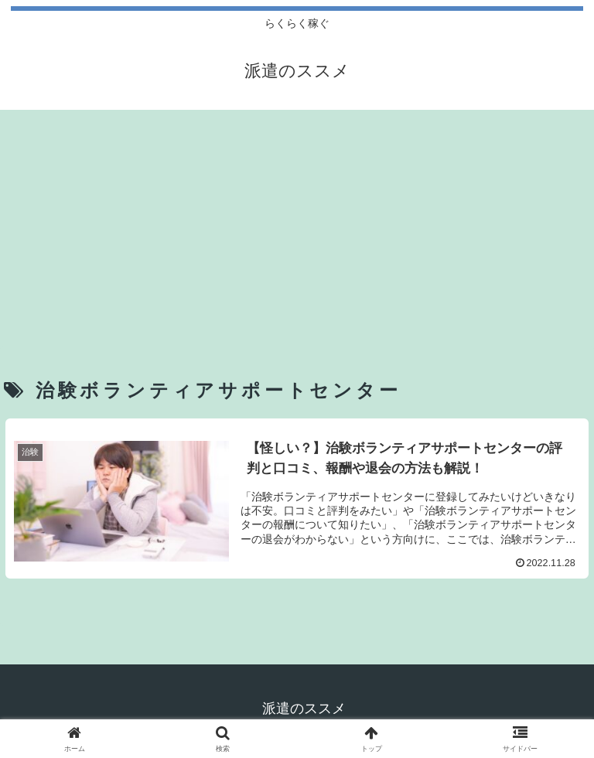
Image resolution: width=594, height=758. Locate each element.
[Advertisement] (297, 222)
